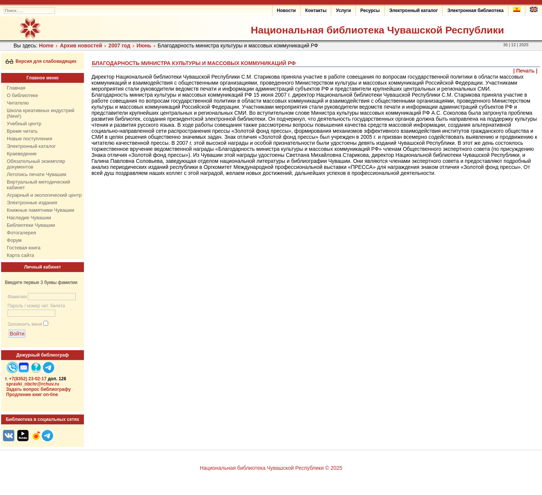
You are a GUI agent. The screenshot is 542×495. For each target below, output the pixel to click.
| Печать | (525, 71)
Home (46, 46)
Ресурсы (370, 10)
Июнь (144, 46)
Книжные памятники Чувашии (40, 210)
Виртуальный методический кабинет (38, 184)
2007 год (119, 46)
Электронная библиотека (475, 10)
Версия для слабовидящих (41, 61)
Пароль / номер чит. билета (36, 305)
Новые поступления (29, 138)
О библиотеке (22, 95)
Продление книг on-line (32, 394)
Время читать (22, 131)
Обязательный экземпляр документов (36, 164)
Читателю (18, 103)
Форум (14, 240)
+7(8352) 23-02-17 (28, 378)
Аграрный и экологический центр (44, 195)
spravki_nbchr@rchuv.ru (32, 384)
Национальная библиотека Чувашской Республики (377, 30)
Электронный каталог (413, 10)
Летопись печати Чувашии (36, 174)
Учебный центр (24, 123)
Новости (286, 10)
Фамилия (17, 296)
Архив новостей (81, 46)
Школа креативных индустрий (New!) (41, 113)
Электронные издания (32, 202)
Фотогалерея (21, 232)
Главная (16, 88)
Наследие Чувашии (29, 217)
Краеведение (22, 153)
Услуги (343, 10)
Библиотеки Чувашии (31, 225)
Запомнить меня (25, 324)
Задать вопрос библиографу (38, 389)
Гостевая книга (23, 248)
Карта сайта (20, 255)
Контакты (316, 10)
